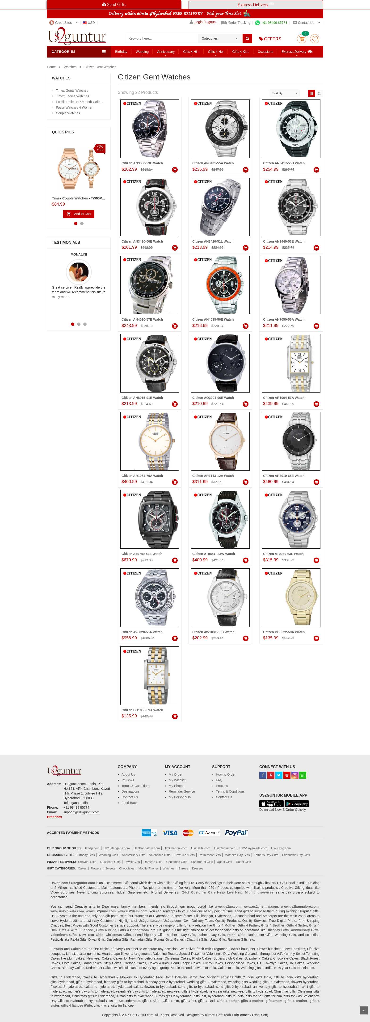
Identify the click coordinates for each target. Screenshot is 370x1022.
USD (89, 23)
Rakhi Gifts (243, 862)
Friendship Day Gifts (296, 855)
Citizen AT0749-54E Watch (142, 554)
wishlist (314, 38)
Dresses (197, 868)
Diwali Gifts (132, 862)
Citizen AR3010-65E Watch (284, 476)
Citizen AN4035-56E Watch (213, 319)
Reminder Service (182, 791)
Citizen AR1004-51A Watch (284, 398)
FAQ (219, 780)
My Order (175, 774)
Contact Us (130, 797)
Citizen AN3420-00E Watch (142, 241)
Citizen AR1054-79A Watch (142, 476)
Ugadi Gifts (224, 862)
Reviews (128, 780)
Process (222, 786)
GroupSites (60, 23)
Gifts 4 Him (191, 52)
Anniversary (166, 52)
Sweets (110, 868)
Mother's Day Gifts (237, 855)
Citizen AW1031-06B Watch (213, 632)
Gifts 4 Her (216, 52)
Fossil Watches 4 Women (74, 107)
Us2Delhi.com (200, 848)
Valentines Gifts (159, 855)
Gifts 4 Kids (240, 52)
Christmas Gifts (176, 862)
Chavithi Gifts (87, 862)
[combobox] (220, 37)
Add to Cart (82, 214)
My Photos (176, 786)
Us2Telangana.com (117, 848)
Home (51, 67)
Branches (54, 817)
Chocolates (127, 868)
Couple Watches (68, 113)
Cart (301, 38)
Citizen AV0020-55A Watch (142, 632)
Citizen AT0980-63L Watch (283, 554)
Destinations (131, 791)
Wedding (142, 52)
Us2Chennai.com (175, 848)
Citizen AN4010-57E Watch (142, 319)
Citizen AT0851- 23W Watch (213, 554)
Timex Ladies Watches (72, 96)
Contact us (303, 23)
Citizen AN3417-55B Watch (284, 163)
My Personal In (180, 797)
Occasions (265, 52)
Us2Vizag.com (281, 848)
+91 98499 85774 (271, 23)
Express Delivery (297, 51)
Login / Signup (202, 22)
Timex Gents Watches (72, 90)
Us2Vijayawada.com (253, 848)
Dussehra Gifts (110, 862)
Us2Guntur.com (224, 848)
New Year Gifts (184, 855)
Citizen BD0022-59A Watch (284, 632)
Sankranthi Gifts (202, 862)
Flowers (96, 868)
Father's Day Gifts (266, 855)
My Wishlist (177, 780)
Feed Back (129, 803)
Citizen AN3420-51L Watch (213, 241)
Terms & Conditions (136, 786)
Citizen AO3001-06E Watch (213, 398)
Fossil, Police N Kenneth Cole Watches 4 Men (89, 102)
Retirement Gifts (210, 855)
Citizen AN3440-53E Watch (284, 241)
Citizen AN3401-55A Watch (213, 163)
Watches (70, 67)
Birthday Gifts (85, 855)
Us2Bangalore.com (147, 848)
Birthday (121, 52)
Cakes (82, 868)
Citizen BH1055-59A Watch (142, 710)
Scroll (364, 1010)
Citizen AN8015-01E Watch (142, 398)
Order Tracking (235, 23)
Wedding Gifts (108, 855)
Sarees (183, 868)
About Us (128, 774)
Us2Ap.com (92, 848)
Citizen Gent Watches (100, 67)
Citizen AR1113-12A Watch (213, 476)
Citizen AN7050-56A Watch (284, 319)
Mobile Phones (149, 868)
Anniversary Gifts (133, 855)
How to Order (225, 774)
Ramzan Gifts (153, 862)
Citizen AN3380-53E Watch (142, 163)
